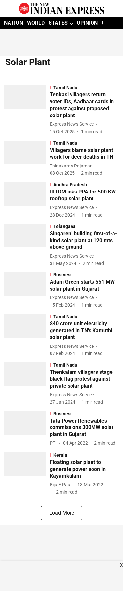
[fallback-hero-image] (27, 110)
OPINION (87, 23)
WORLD (36, 23)
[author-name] (73, 124)
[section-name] (84, 87)
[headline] (84, 105)
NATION (13, 23)
